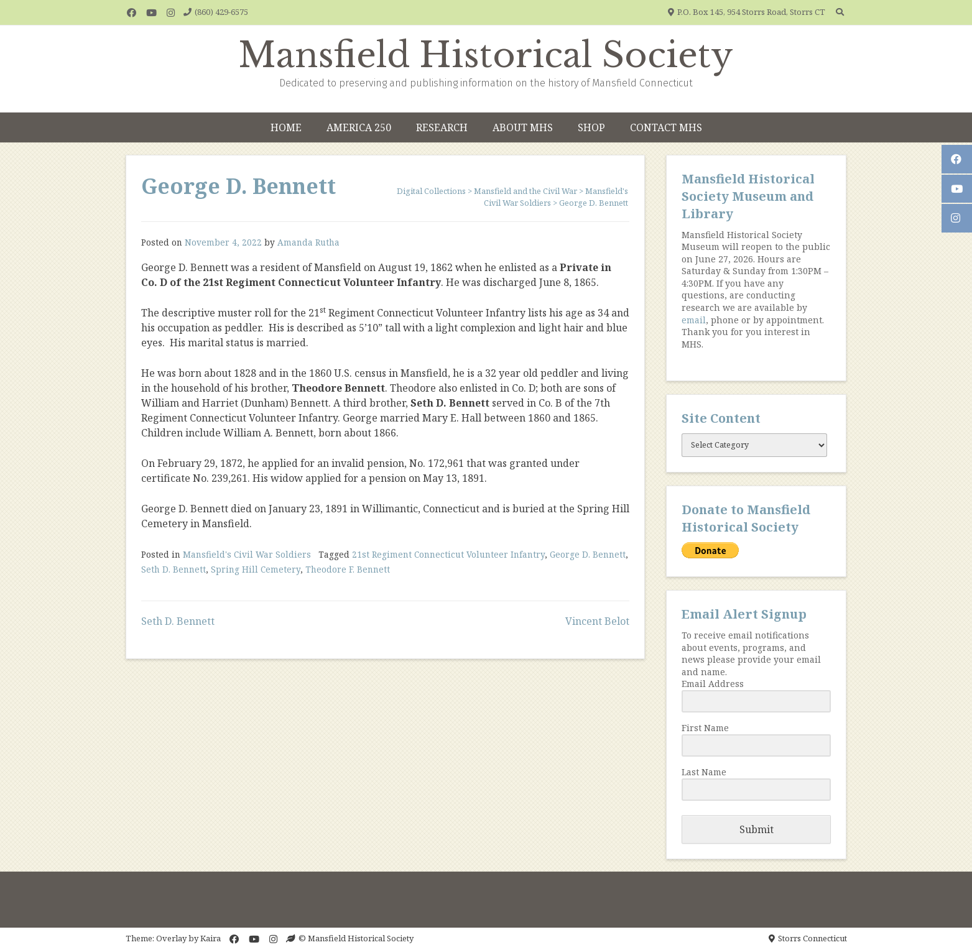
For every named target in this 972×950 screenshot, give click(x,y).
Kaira (210, 938)
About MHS (523, 127)
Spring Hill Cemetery (255, 569)
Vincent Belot (597, 621)
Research (442, 127)
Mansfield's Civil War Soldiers (247, 554)
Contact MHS (666, 127)
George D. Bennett (588, 554)
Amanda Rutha (308, 242)
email (694, 320)
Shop (591, 127)
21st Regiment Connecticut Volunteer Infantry (448, 554)
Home (286, 127)
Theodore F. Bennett (347, 569)
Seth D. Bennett (173, 569)
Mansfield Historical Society (486, 55)
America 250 (358, 127)
